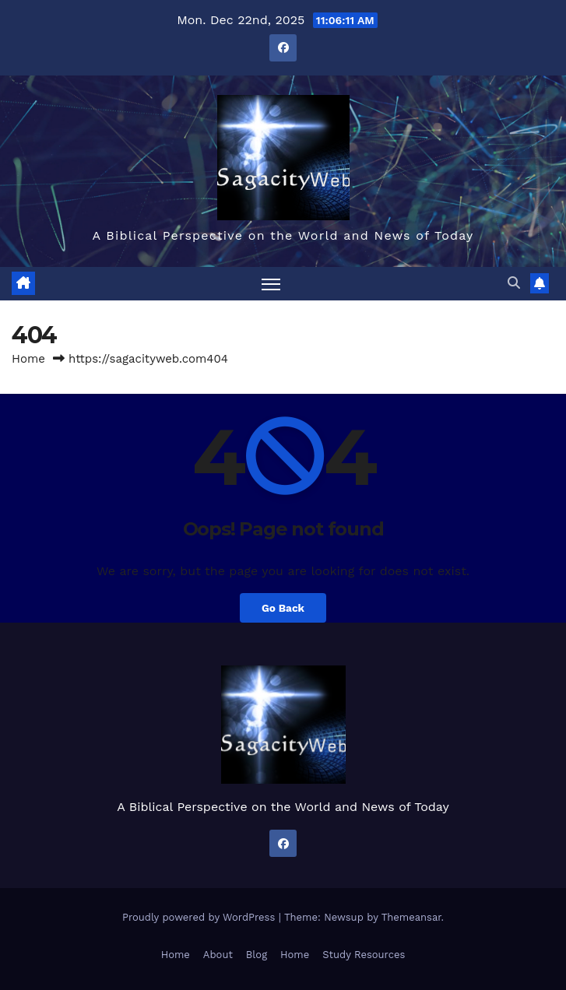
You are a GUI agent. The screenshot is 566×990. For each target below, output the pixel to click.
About (218, 954)
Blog (256, 954)
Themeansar (411, 917)
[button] (514, 283)
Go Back (283, 608)
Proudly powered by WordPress (200, 917)
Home (28, 359)
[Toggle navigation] (271, 283)
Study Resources (363, 954)
